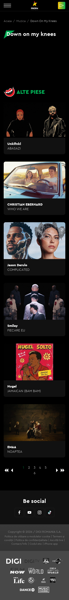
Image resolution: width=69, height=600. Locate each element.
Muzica (21, 21)
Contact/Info (19, 543)
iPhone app (51, 543)
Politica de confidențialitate (31, 540)
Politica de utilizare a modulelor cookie (27, 536)
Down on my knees (43, 21)
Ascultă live (56, 540)
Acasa (8, 21)
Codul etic (36, 543)
